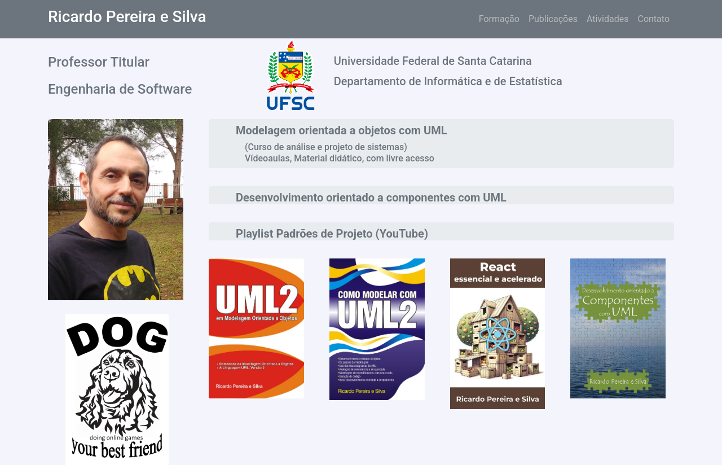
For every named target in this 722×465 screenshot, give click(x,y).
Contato (653, 19)
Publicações (553, 19)
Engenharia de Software (120, 89)
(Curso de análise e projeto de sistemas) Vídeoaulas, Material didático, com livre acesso (339, 152)
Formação (499, 19)
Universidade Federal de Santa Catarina (433, 61)
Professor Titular (98, 62)
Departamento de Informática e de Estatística (448, 81)
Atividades (608, 19)
